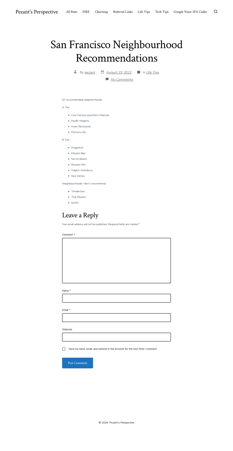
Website (67, 329)
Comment (68, 234)
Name (66, 291)
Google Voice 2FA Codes (190, 12)
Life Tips (144, 12)
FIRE (86, 12)
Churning (101, 12)
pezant (90, 72)
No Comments (122, 79)
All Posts (71, 12)
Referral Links (123, 12)
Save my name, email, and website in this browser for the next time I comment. (113, 349)
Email (66, 310)
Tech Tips (161, 12)
